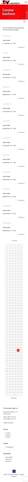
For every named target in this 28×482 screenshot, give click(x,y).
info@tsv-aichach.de (8, 422)
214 (15, 337)
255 (13, 355)
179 (18, 321)
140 (10, 305)
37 (7, 261)
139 (7, 305)
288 (21, 368)
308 (10, 379)
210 (21, 334)
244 (15, 350)
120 (21, 295)
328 (15, 387)
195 (13, 329)
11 (18, 248)
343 (14, 395)
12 (21, 248)
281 (18, 366)
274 (15, 363)
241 (7, 350)
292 (15, 371)
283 (7, 368)
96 (21, 284)
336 (21, 389)
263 (18, 358)
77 (18, 276)
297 (13, 374)
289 (7, 371)
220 (15, 339)
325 (7, 387)
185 (18, 324)
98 (9, 287)
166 (15, 316)
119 (18, 295)
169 (7, 318)
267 (13, 360)
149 (18, 308)
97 (7, 287)
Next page (14, 398)
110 (10, 292)
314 (10, 381)
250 (15, 353)
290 (10, 371)
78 (21, 276)
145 (7, 308)
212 (10, 337)
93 (12, 284)
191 (18, 326)
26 (9, 256)
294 (21, 371)
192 (21, 326)
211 (7, 337)
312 (21, 379)
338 (10, 392)
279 (13, 366)
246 (21, 350)
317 (18, 381)
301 (7, 376)
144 (21, 305)
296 (10, 374)
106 (15, 290)
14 (9, 250)
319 (7, 384)
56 (9, 269)
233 (18, 345)
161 (18, 313)
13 (7, 250)
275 (18, 363)
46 (15, 263)
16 (15, 250)
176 (10, 321)
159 (13, 313)
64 (15, 271)
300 (21, 374)
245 (18, 350)
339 (13, 392)
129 (13, 300)
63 (12, 271)
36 (21, 258)
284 (10, 368)
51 (12, 266)
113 (18, 292)
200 (10, 332)
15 (12, 250)
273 (13, 363)
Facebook (8, 435)
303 (13, 376)
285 (13, 368)
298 (15, 374)
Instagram (8, 437)
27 (12, 256)
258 (21, 355)
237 (13, 347)
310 (15, 379)
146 (10, 308)
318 (21, 381)
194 (10, 329)
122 (10, 297)
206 (10, 334)
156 (21, 311)
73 (7, 276)
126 (21, 297)
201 (13, 332)
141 (13, 305)
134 (10, 303)
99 (12, 287)
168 (21, 316)
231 (13, 345)
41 (18, 261)
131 (18, 300)
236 (10, 347)
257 (18, 355)
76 (15, 276)
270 (21, 360)
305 (18, 376)
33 (12, 258)
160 (15, 313)
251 (18, 353)
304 (15, 376)
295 (7, 374)
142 (15, 305)
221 (18, 339)
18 (21, 250)
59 (18, 269)
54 (21, 266)
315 (13, 381)
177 (13, 321)
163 (7, 316)
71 (18, 274)
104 (10, 290)
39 (12, 261)
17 (18, 250)
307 (7, 379)
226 (15, 342)
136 (15, 303)
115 (7, 295)
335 (18, 389)
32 (9, 258)
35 (18, 258)
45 (12, 263)
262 (15, 358)
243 (13, 350)
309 (13, 379)
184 (15, 324)
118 (15, 295)
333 (13, 389)
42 (21, 261)
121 (7, 297)
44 (9, 263)
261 (13, 358)
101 (18, 287)
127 (7, 300)
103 (7, 290)
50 (9, 266)
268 (15, 360)
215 (18, 337)
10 (15, 248)
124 (15, 297)
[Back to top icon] (14, 471)
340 (15, 392)
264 (21, 358)
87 (12, 282)
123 (13, 297)
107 (18, 290)
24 (21, 253)
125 (18, 297)
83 (18, 279)
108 (21, 290)
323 (18, 384)
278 (10, 366)
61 (7, 271)
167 (18, 316)
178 (15, 321)
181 (7, 324)
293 (18, 371)
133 (7, 303)
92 (9, 284)
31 (7, 258)
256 (15, 355)
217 (7, 339)
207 (13, 334)
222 (21, 339)
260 (10, 358)
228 (21, 342)
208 (15, 334)
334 (15, 389)
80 (9, 279)
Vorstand (8, 433)
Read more (21, 47)
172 (15, 318)
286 (15, 368)
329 (18, 387)
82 (15, 279)
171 (13, 318)
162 (21, 313)
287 (18, 368)
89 (18, 282)
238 (15, 347)
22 (15, 253)
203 (18, 332)
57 (12, 269)
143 (18, 305)
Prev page (14, 240)
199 (7, 332)
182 (10, 324)
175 (7, 321)
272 (10, 363)
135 (13, 303)
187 (7, 326)
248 (10, 353)
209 (18, 334)
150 (21, 308)
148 (15, 308)
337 (7, 392)
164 (10, 316)
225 (13, 342)
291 (13, 371)
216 (21, 337)
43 (7, 263)
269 (18, 360)
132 (21, 300)
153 (13, 311)
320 (10, 384)
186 (21, 324)
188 (10, 326)
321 (13, 384)
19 (7, 253)
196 (15, 329)
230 (10, 345)
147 (13, 308)
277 (7, 366)
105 (13, 290)
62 (9, 271)
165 (13, 316)
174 (21, 318)
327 (13, 387)
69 (12, 274)
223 (7, 342)
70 (15, 274)
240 (21, 347)
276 (21, 363)
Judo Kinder (6, 40)
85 (7, 282)
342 (21, 392)
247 (7, 353)
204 (21, 332)
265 (7, 360)
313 (7, 381)
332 (10, 389)
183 (13, 324)
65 (18, 271)
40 (15, 261)
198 (21, 329)
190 (15, 326)
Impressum (8, 461)
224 (10, 342)
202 (15, 332)
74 (9, 276)
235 (7, 347)
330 (21, 387)
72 (21, 274)
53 (18, 266)
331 (7, 389)
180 (21, 321)
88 (15, 282)
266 (10, 360)
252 (21, 353)
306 (21, 376)
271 (7, 363)
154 (15, 311)
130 (15, 300)
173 (18, 318)
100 (15, 287)
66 (21, 271)
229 (7, 345)
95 (18, 284)
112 (15, 292)
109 (7, 292)
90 (21, 282)
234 (21, 345)
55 (7, 269)
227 (18, 342)
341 (18, 392)
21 (12, 253)
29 (18, 256)
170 (10, 318)
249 (13, 353)
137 (18, 303)
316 (15, 381)
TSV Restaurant (9, 447)
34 (15, 258)
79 (7, 279)
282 (21, 366)
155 (18, 311)
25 (7, 256)
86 (9, 282)
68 (9, 274)
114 (21, 292)
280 (15, 366)
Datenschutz (9, 459)
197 (18, 329)
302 (10, 376)
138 (21, 303)
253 (7, 355)
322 (15, 384)
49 (7, 266)
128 (10, 300)
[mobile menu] (26, 2)
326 (10, 387)
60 (21, 269)
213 (13, 337)
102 (21, 287)
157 (7, 313)
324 (21, 384)
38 (9, 261)
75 (12, 276)
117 (13, 295)
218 (10, 339)
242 (10, 350)
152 (10, 311)
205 (7, 334)
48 (21, 263)
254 (10, 355)
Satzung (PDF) (9, 457)
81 (12, 279)
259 (7, 358)
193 (7, 329)
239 (18, 347)
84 (21, 279)
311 (18, 379)
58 (15, 269)
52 (15, 266)
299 (18, 374)
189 (13, 326)
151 (7, 311)
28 (15, 256)
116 (10, 295)
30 (21, 256)
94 (15, 284)
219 (13, 339)
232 (15, 345)
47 (18, 263)
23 (18, 253)
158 (10, 313)
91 (7, 284)
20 (9, 253)
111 (13, 292)
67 (7, 274)
